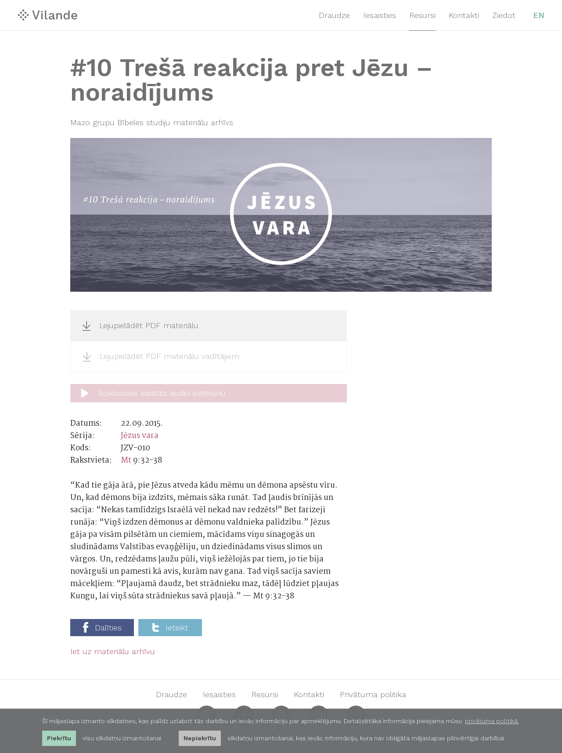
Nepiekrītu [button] (200, 738)
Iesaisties (379, 15)
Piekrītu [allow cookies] (59, 738)
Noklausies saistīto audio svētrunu (153, 393)
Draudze (334, 15)
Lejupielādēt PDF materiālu (140, 325)
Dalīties (102, 627)
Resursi (422, 15)
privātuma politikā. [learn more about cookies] (492, 720)
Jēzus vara (140, 436)
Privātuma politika (373, 694)
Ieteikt (170, 627)
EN (538, 15)
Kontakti (464, 15)
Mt (126, 460)
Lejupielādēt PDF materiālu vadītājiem (161, 356)
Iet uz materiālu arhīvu (112, 651)
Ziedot (503, 15)
